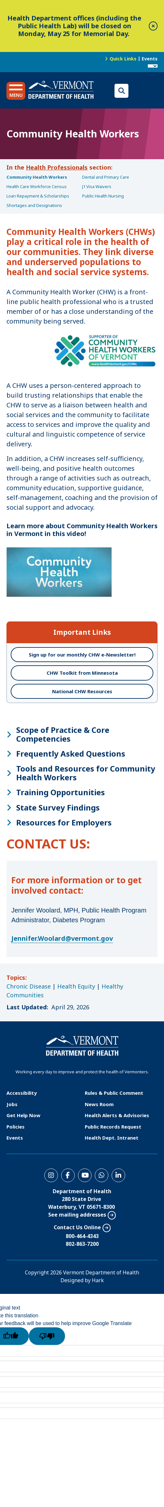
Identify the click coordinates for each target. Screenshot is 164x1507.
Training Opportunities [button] (60, 792)
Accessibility (21, 1093)
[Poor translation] (47, 1336)
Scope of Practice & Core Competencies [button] (62, 734)
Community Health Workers (36, 177)
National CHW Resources (82, 691)
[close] (153, 26)
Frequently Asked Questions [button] (70, 753)
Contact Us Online (77, 1227)
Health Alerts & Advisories (117, 1115)
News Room (99, 1104)
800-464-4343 (82, 1236)
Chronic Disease (28, 986)
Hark (98, 1280)
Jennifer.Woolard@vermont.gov (62, 938)
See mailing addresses (77, 1214)
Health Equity (76, 986)
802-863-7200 (82, 1243)
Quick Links (123, 59)
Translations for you (145, 91)
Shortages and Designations (34, 205)
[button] (15, 91)
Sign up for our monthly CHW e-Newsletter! (82, 654)
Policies (15, 1126)
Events (150, 59)
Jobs (11, 1104)
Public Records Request (113, 1126)
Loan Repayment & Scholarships (37, 196)
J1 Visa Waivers (96, 186)
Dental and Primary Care (105, 177)
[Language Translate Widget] (153, 66)
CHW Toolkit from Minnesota (82, 673)
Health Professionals (57, 167)
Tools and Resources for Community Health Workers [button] (85, 773)
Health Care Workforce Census (36, 186)
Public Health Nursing (103, 196)
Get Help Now (23, 1115)
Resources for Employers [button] (64, 822)
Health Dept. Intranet (111, 1137)
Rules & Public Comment (114, 1093)
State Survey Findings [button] (58, 807)
